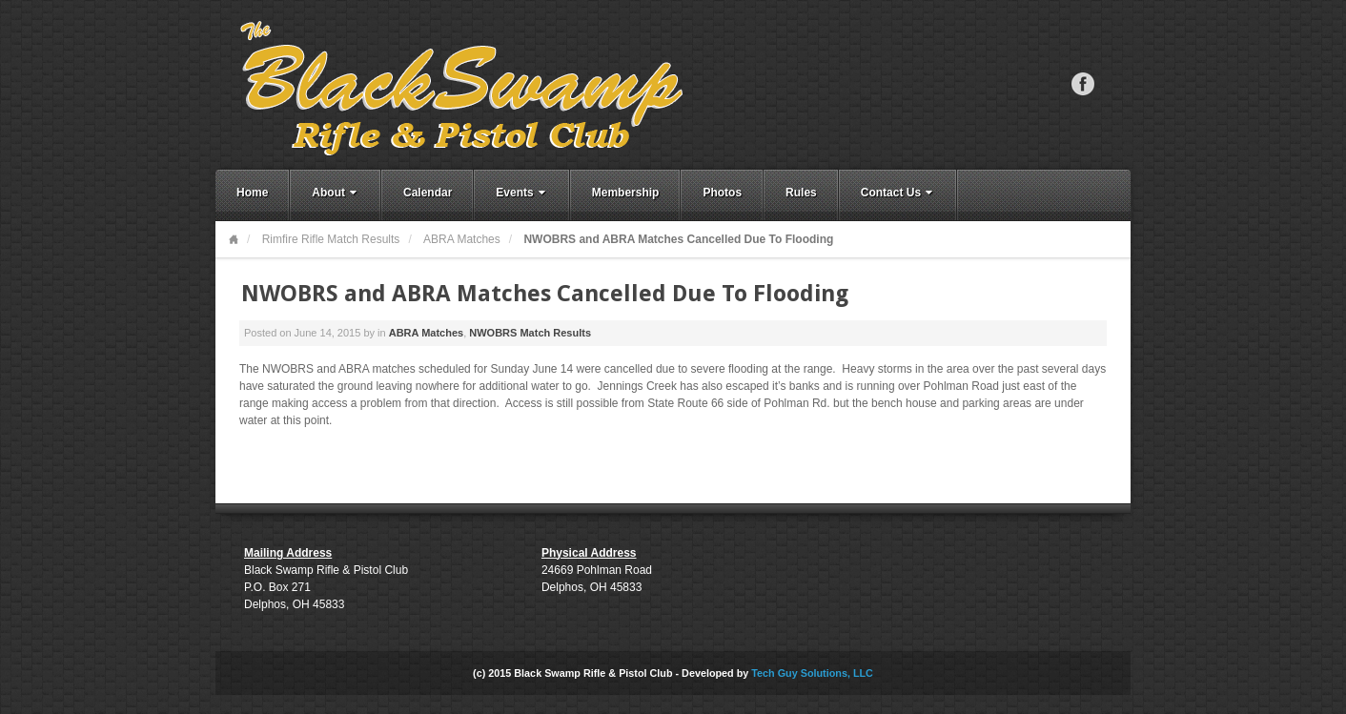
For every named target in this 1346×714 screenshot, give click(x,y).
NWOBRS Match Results (530, 332)
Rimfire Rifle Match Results (331, 239)
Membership (626, 192)
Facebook (1082, 83)
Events (522, 192)
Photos (722, 192)
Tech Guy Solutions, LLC (812, 673)
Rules (801, 192)
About (336, 192)
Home (252, 192)
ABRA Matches (461, 239)
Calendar (427, 192)
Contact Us (898, 192)
